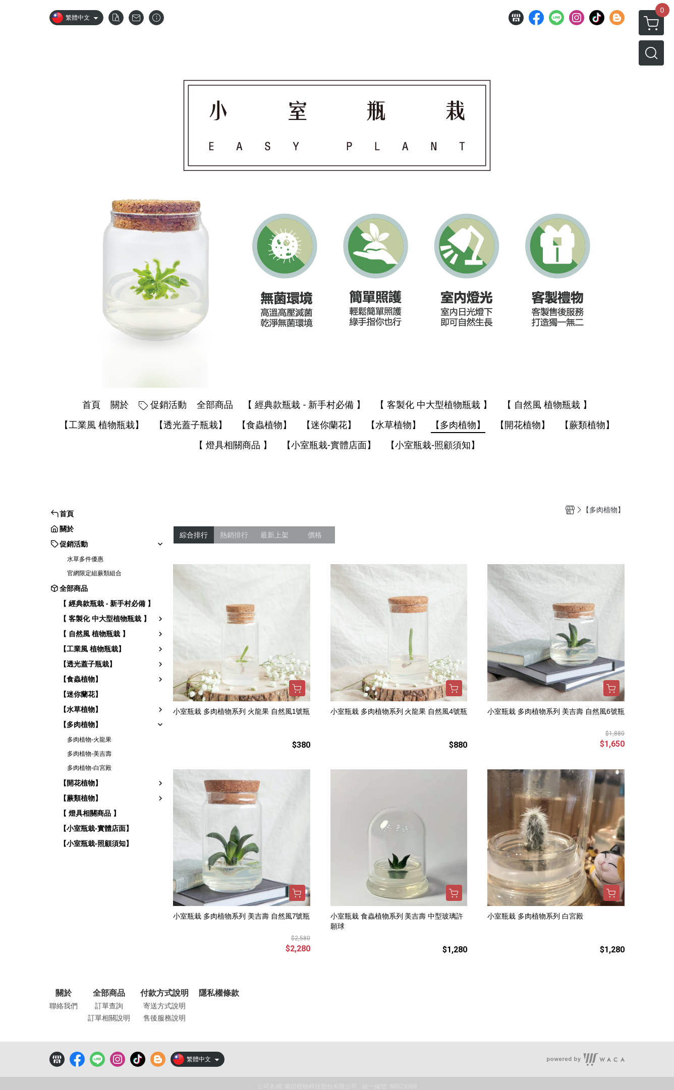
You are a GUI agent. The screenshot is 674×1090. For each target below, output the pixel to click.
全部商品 (109, 993)
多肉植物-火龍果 (89, 739)
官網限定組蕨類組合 (94, 573)
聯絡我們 (63, 1005)
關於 (63, 993)
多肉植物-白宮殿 (89, 767)
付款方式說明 (164, 993)
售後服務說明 (164, 1017)
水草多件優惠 (85, 559)
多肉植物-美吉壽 (89, 753)
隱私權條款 (219, 993)
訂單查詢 (109, 1005)
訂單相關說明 (109, 1017)
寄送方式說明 (164, 1005)
